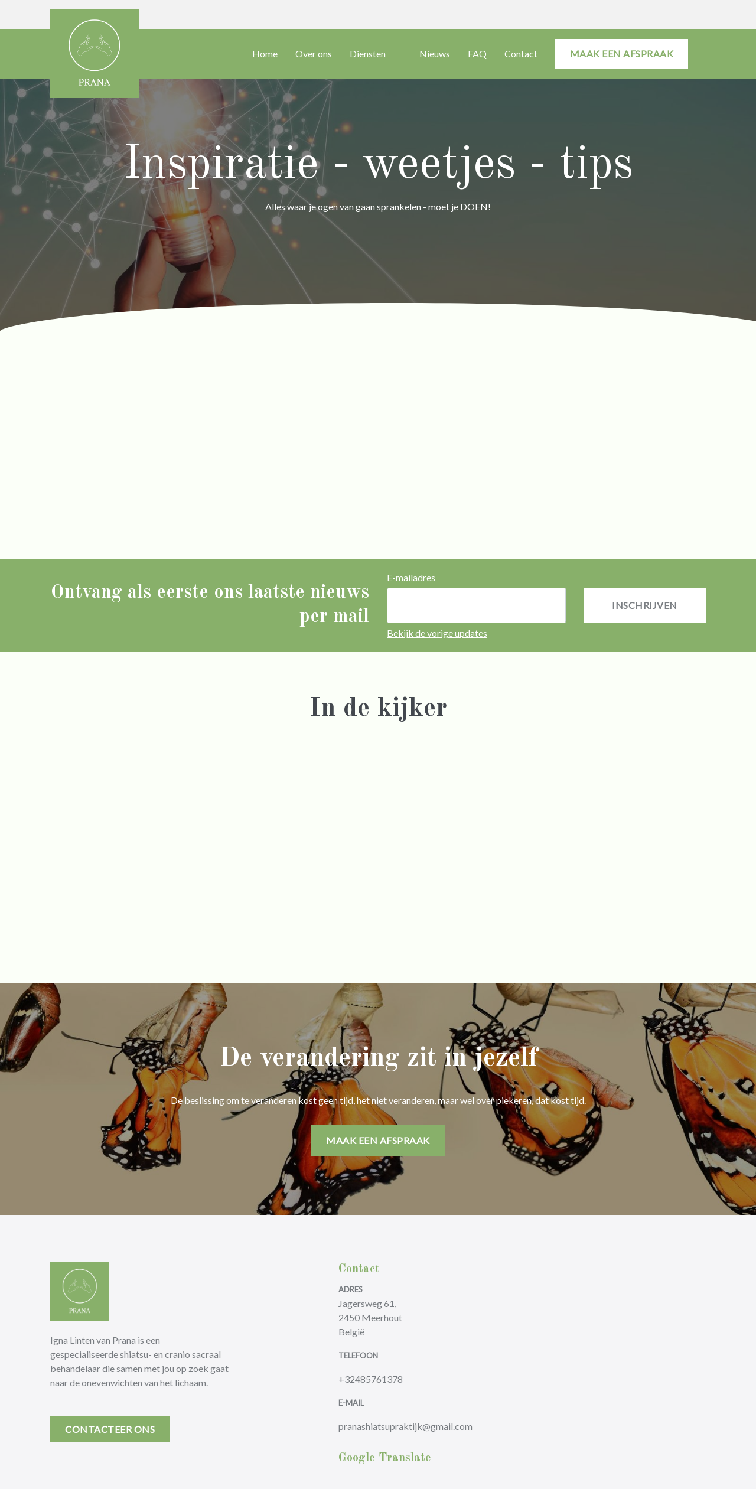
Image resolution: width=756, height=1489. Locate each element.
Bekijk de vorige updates (437, 632)
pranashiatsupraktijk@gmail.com (405, 1426)
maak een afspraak (622, 53)
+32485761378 (370, 1378)
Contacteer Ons (110, 1429)
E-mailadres (411, 577)
